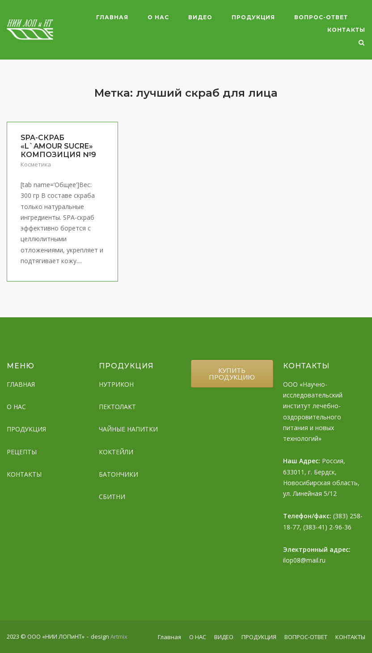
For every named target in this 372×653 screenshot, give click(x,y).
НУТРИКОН (116, 384)
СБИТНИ (112, 496)
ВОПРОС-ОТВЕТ (321, 17)
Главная (112, 17)
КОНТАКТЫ (346, 29)
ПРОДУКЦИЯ (253, 17)
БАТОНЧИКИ (118, 474)
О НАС (158, 17)
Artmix (118, 636)
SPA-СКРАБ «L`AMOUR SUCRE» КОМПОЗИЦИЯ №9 (58, 146)
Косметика (36, 164)
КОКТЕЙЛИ (116, 452)
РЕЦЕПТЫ (22, 452)
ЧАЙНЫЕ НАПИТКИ (128, 429)
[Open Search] (361, 43)
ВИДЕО (200, 17)
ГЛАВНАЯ (21, 384)
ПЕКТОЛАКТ (117, 406)
